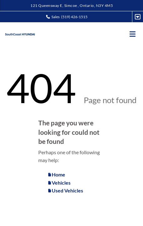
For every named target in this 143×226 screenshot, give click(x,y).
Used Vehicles (65, 190)
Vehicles (59, 183)
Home (56, 174)
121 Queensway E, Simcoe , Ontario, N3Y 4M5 (71, 5)
